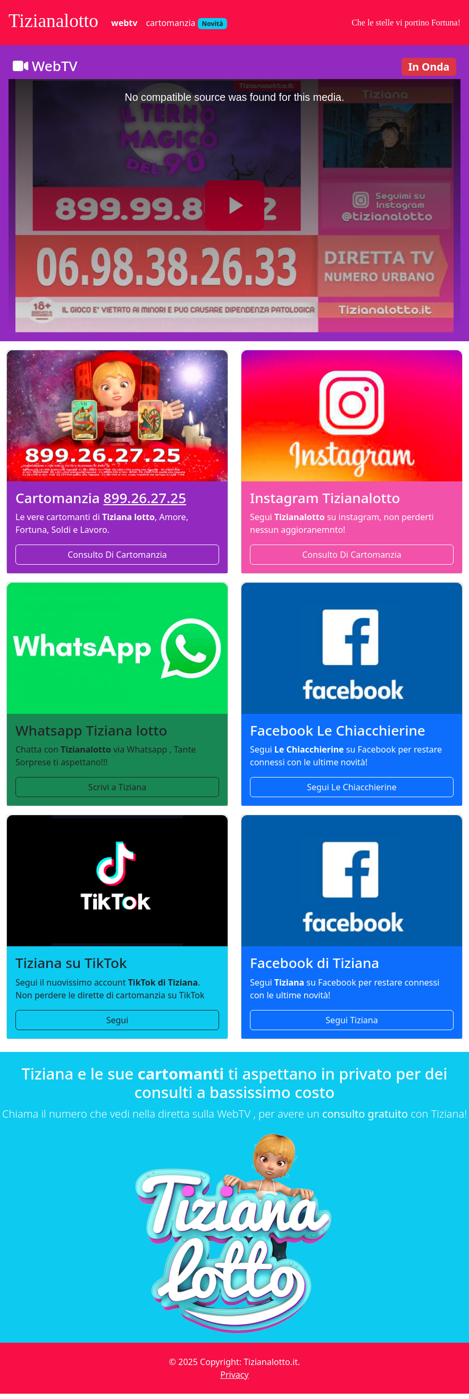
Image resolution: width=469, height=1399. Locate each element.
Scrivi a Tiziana (117, 787)
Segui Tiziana (351, 1020)
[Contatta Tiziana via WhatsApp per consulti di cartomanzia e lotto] (117, 648)
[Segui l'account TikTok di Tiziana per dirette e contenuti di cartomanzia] (117, 880)
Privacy (234, 1374)
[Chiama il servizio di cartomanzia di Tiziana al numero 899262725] (117, 415)
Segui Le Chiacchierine (352, 787)
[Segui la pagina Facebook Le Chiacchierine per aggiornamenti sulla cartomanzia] (351, 648)
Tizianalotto (53, 21)
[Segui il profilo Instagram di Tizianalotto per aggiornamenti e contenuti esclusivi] (351, 415)
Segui (117, 1020)
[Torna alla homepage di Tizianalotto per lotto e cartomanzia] (234, 1235)
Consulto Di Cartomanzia (117, 554)
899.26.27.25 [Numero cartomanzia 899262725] (145, 497)
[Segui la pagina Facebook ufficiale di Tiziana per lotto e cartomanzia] (351, 880)
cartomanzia (186, 23)
